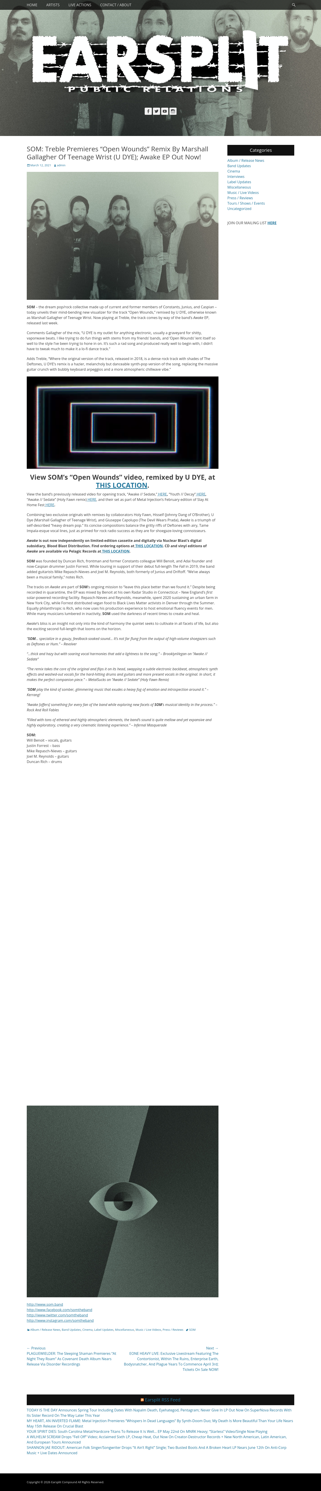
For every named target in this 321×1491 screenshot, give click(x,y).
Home (32, 4)
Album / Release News (45, 1330)
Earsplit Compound (64, 1482)
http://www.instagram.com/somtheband (60, 1320)
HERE (162, 494)
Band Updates (71, 1330)
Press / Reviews (173, 1330)
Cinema (87, 1330)
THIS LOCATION (148, 545)
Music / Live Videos (148, 1330)
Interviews (236, 176)
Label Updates (103, 1330)
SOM (192, 1330)
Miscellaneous (124, 1330)
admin (61, 165)
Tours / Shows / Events (246, 203)
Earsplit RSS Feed (162, 1400)
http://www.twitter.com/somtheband (57, 1315)
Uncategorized (239, 208)
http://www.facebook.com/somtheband (59, 1309)
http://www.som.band (45, 1304)
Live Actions (79, 4)
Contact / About (115, 4)
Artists (53, 4)
